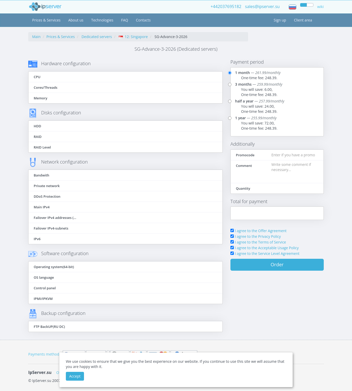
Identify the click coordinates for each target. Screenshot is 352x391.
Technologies (102, 20)
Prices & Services (46, 20)
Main (36, 36)
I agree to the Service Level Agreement (267, 253)
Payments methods (44, 354)
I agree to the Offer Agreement (261, 230)
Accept (75, 376)
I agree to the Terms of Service (260, 242)
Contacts (143, 20)
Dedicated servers (96, 36)
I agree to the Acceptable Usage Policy (267, 247)
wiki (320, 6)
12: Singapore (133, 36)
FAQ (124, 20)
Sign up (280, 20)
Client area (303, 20)
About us (75, 20)
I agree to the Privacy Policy (258, 236)
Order (277, 264)
